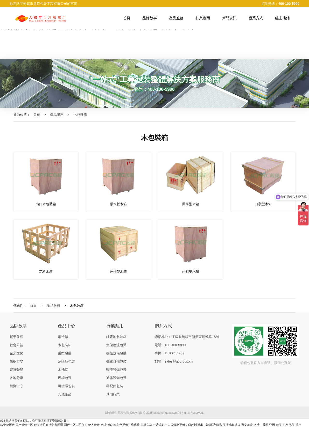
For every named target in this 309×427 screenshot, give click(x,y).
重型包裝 (64, 353)
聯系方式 (256, 18)
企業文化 (16, 353)
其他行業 (113, 394)
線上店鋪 (282, 18)
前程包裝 (123, 412)
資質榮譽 (16, 369)
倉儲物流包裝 (116, 345)
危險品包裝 (66, 361)
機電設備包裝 (116, 361)
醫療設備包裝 (116, 369)
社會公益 (16, 345)
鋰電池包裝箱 (116, 337)
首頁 (126, 18)
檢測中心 (16, 386)
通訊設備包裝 (116, 378)
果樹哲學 (16, 361)
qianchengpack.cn (165, 412)
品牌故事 (149, 18)
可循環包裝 (66, 386)
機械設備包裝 (116, 353)
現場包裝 (64, 378)
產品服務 (176, 18)
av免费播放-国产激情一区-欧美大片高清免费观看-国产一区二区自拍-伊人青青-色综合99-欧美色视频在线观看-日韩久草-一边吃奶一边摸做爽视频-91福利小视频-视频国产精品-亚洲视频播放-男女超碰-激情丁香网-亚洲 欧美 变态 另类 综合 (151, 425)
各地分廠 (16, 378)
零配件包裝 (114, 386)
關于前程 (16, 337)
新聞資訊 (229, 18)
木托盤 (63, 369)
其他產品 (64, 394)
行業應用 (203, 18)
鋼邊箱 (63, 337)
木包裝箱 (83, 115)
